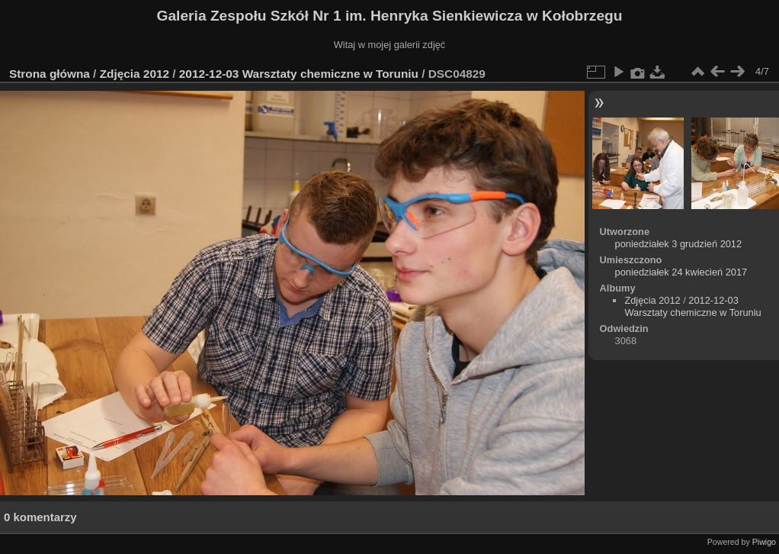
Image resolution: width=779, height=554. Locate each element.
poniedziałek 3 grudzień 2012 (678, 244)
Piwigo (764, 541)
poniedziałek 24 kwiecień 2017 (681, 272)
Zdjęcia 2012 (134, 73)
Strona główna (49, 73)
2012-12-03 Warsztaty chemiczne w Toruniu (298, 73)
